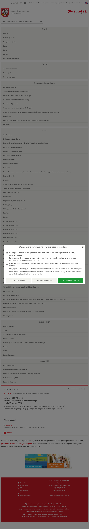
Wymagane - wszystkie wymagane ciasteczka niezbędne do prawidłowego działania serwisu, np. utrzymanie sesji (40, 254)
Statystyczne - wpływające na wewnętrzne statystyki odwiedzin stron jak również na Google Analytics (44, 269)
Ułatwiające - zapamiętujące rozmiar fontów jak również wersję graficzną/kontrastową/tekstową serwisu (42, 264)
